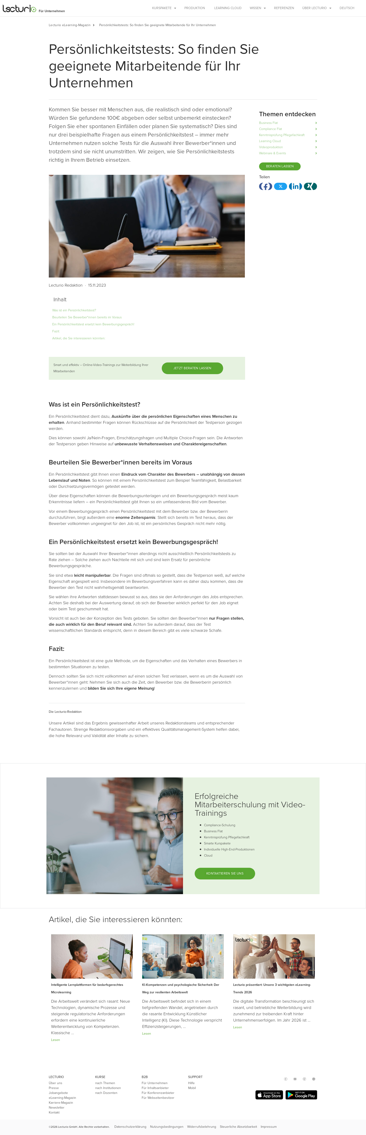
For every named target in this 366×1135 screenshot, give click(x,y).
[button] (96, 25)
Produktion (194, 8)
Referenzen (284, 8)
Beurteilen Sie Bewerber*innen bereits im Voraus (87, 317)
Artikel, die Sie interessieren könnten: (78, 338)
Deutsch (347, 8)
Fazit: (56, 331)
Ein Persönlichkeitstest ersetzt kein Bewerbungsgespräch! (93, 324)
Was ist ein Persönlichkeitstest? (74, 310)
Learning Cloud (228, 8)
